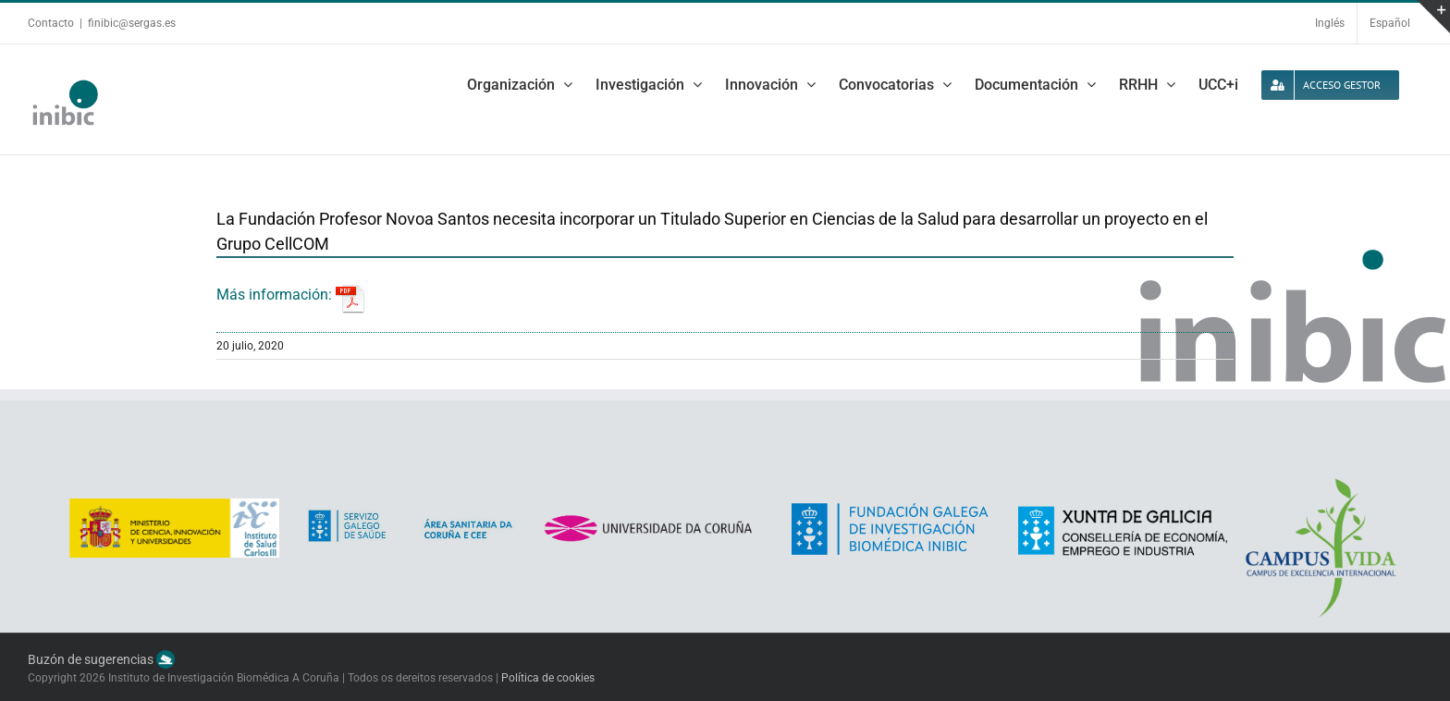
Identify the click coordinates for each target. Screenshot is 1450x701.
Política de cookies (548, 677)
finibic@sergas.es (132, 23)
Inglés (1330, 23)
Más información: (290, 294)
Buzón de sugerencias (101, 659)
